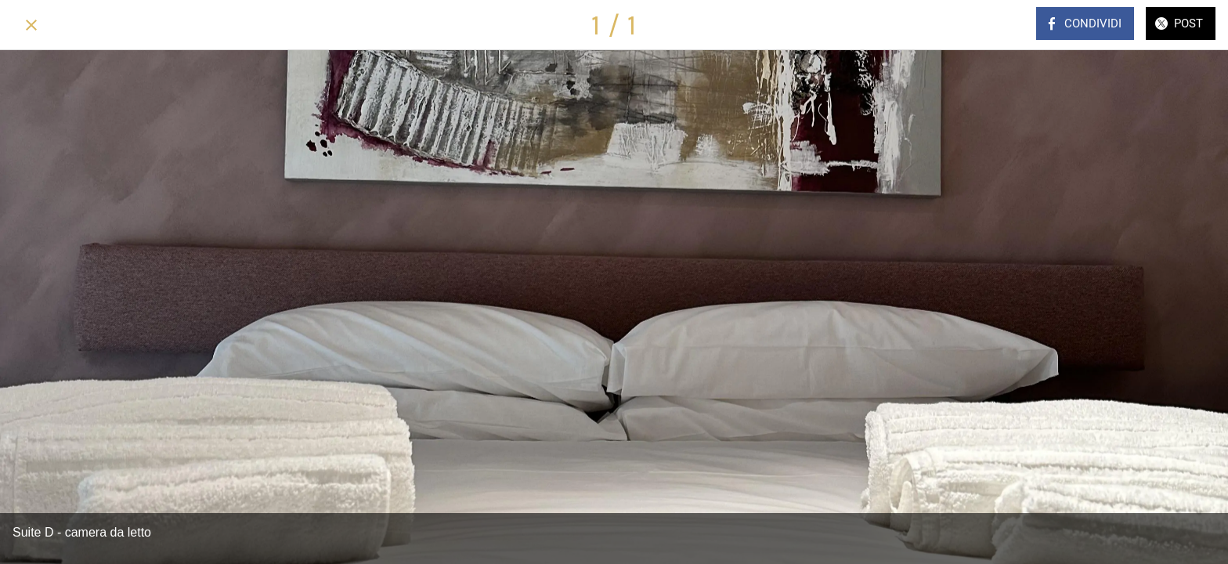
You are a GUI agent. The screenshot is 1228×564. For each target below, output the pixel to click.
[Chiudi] (31, 25)
